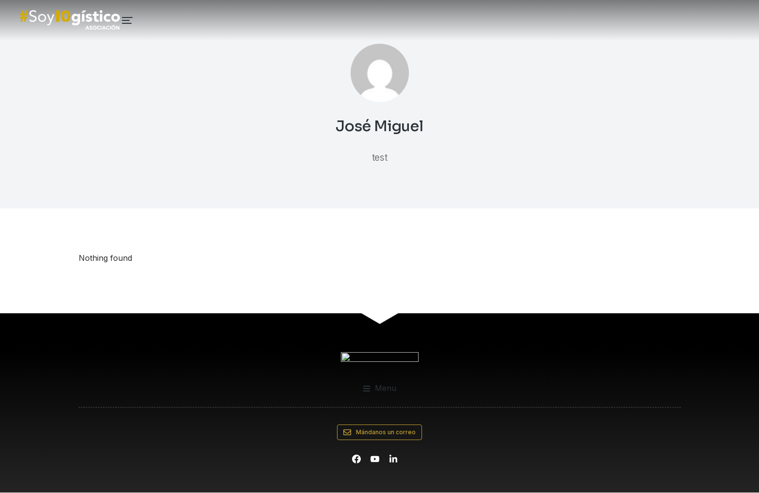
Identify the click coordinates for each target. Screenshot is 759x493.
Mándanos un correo (379, 433)
